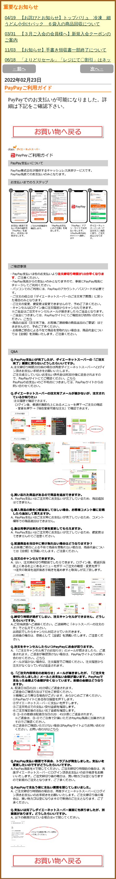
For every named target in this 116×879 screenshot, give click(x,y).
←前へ (19, 68)
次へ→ (96, 68)
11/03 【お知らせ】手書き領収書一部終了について (55, 49)
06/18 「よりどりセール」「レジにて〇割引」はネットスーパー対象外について (58, 62)
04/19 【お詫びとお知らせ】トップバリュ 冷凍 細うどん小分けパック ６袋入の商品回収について (58, 20)
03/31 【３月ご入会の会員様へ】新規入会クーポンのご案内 (58, 36)
